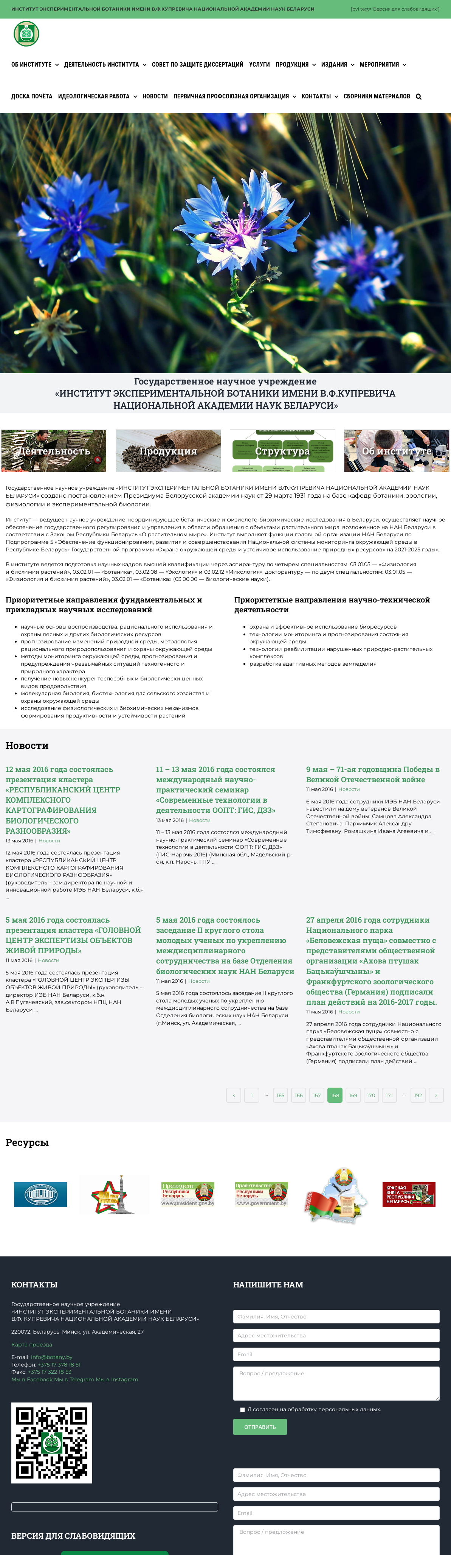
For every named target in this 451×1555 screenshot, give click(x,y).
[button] (419, 96)
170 (371, 1095)
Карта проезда (31, 1344)
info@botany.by (52, 1357)
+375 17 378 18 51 (59, 1364)
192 (418, 1095)
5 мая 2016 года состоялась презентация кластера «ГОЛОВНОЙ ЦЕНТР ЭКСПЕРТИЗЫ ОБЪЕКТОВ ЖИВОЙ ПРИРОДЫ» (74, 1012)
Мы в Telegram (74, 1379)
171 (389, 1095)
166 (299, 1095)
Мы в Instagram (117, 1379)
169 (353, 1095)
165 (280, 1095)
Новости (70, 888)
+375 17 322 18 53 (49, 1371)
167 (317, 1095)
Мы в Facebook (32, 1379)
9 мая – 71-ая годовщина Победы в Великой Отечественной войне (375, 849)
